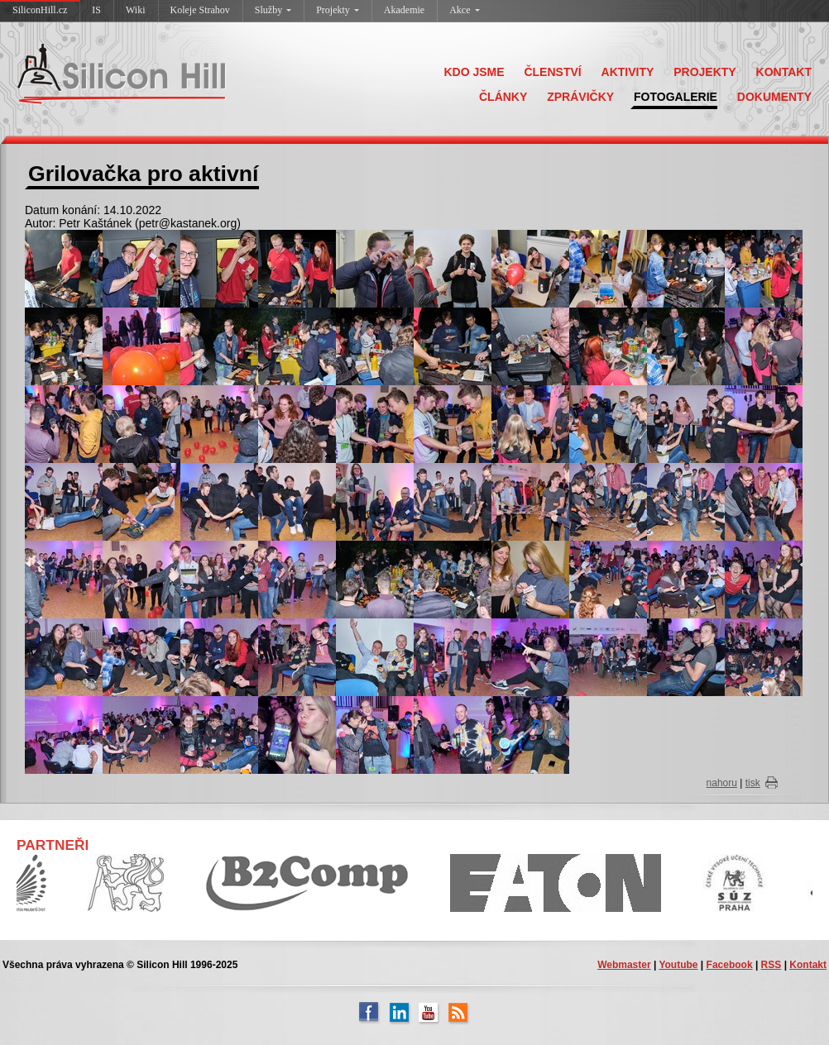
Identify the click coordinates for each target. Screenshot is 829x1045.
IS (96, 10)
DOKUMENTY (774, 96)
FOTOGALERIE (675, 96)
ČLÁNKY (503, 96)
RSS (771, 965)
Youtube (678, 965)
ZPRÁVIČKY (580, 96)
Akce (464, 10)
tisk (752, 783)
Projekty (337, 10)
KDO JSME (473, 72)
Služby (273, 10)
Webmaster (623, 965)
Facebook (730, 965)
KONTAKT (784, 72)
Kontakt (808, 965)
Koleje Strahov (200, 10)
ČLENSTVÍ (552, 72)
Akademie (404, 10)
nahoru (722, 783)
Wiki (136, 10)
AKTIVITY (627, 72)
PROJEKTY (704, 72)
